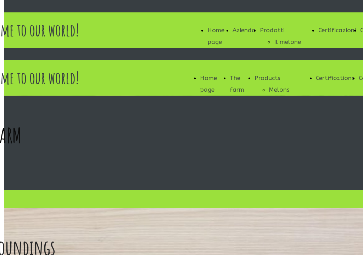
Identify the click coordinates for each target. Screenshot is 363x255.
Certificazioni (337, 30)
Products (267, 77)
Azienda (244, 30)
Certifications (335, 77)
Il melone (287, 41)
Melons (279, 89)
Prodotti (272, 30)
